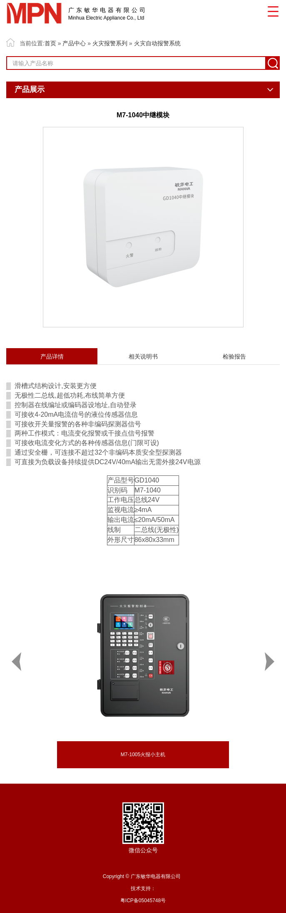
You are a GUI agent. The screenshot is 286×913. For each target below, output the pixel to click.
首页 (50, 43)
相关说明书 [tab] (143, 356)
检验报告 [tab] (234, 356)
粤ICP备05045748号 (143, 900)
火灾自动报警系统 (157, 43)
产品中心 (74, 43)
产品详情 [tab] (52, 356)
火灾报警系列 (109, 43)
